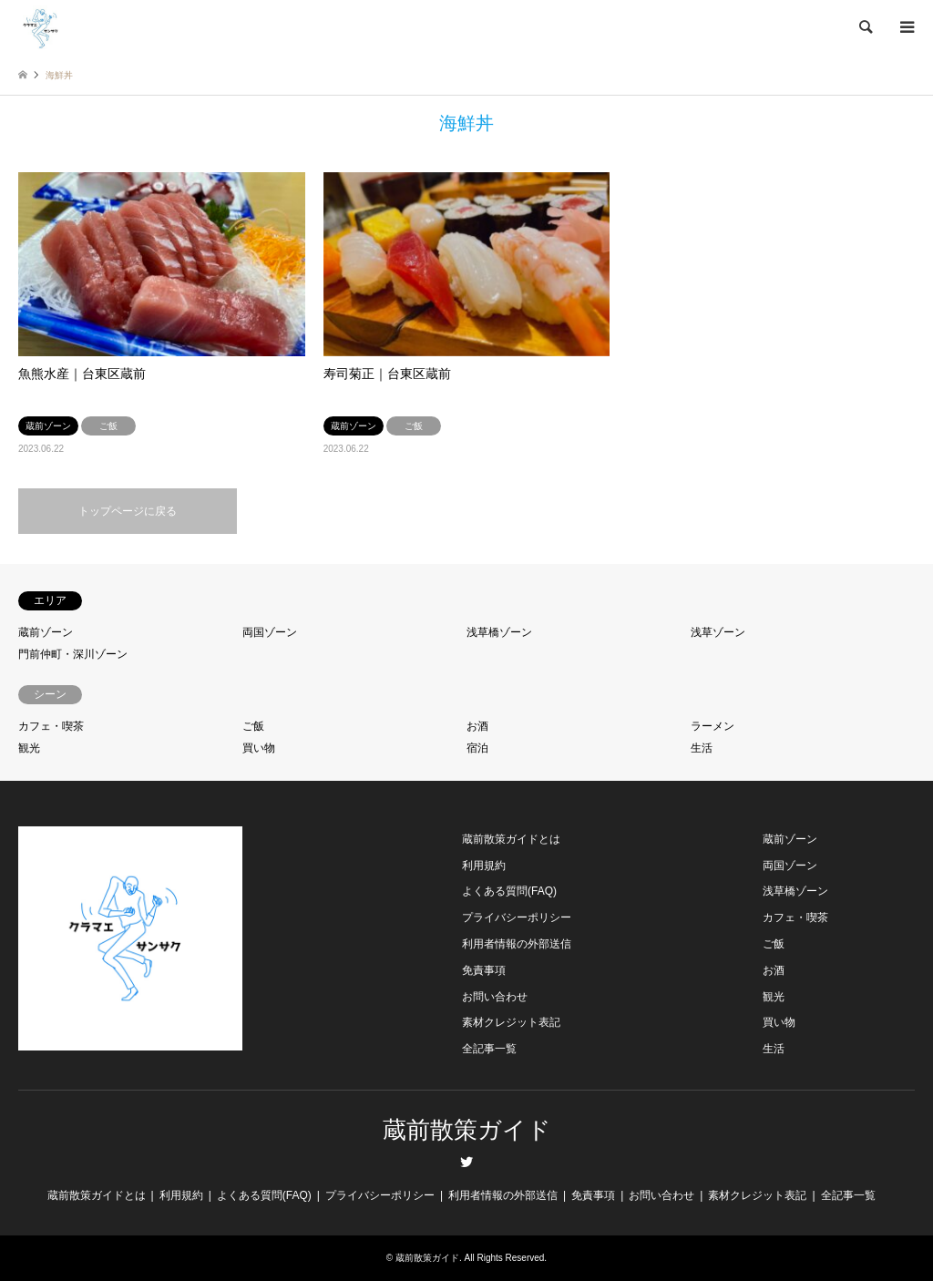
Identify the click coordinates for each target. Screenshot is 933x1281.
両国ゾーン (269, 632)
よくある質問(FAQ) (509, 891)
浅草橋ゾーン (499, 632)
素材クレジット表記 (511, 1022)
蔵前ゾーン (45, 632)
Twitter (466, 1161)
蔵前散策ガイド (467, 1129)
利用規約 (484, 865)
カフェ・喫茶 (51, 726)
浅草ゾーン (718, 632)
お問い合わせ (495, 996)
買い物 (258, 748)
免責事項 (484, 970)
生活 (702, 748)
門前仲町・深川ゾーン (73, 654)
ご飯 (253, 726)
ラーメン (712, 726)
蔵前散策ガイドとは (511, 839)
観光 (29, 748)
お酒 (477, 726)
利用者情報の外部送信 (516, 944)
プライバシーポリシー (516, 917)
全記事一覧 (489, 1048)
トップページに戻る (127, 511)
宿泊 (477, 748)
